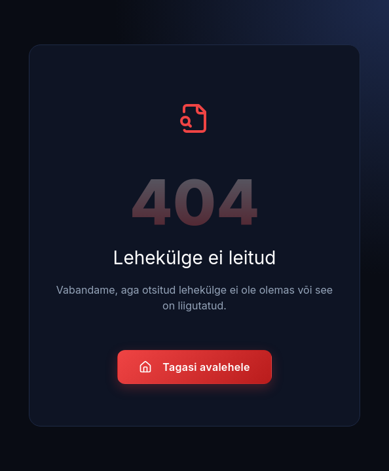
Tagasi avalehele (194, 367)
